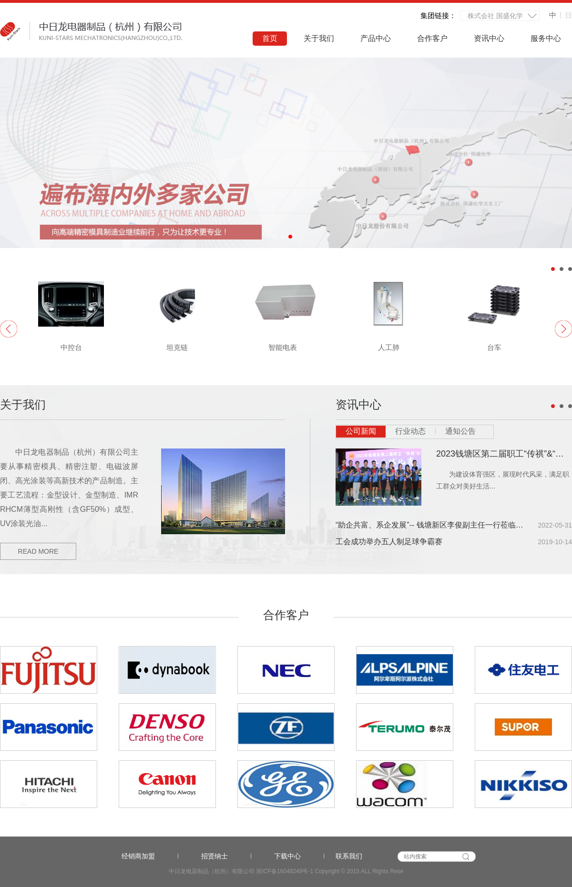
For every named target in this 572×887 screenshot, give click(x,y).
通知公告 (460, 431)
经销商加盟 (150, 856)
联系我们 (349, 856)
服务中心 (546, 38)
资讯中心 (489, 38)
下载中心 (299, 856)
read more (38, 551)
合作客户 (432, 38)
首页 (269, 38)
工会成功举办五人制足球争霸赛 (389, 542)
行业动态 (410, 431)
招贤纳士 (226, 856)
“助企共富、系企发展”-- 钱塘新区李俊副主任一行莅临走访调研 (430, 525)
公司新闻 (361, 431)
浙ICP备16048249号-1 (284, 871)
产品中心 (375, 38)
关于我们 (319, 38)
